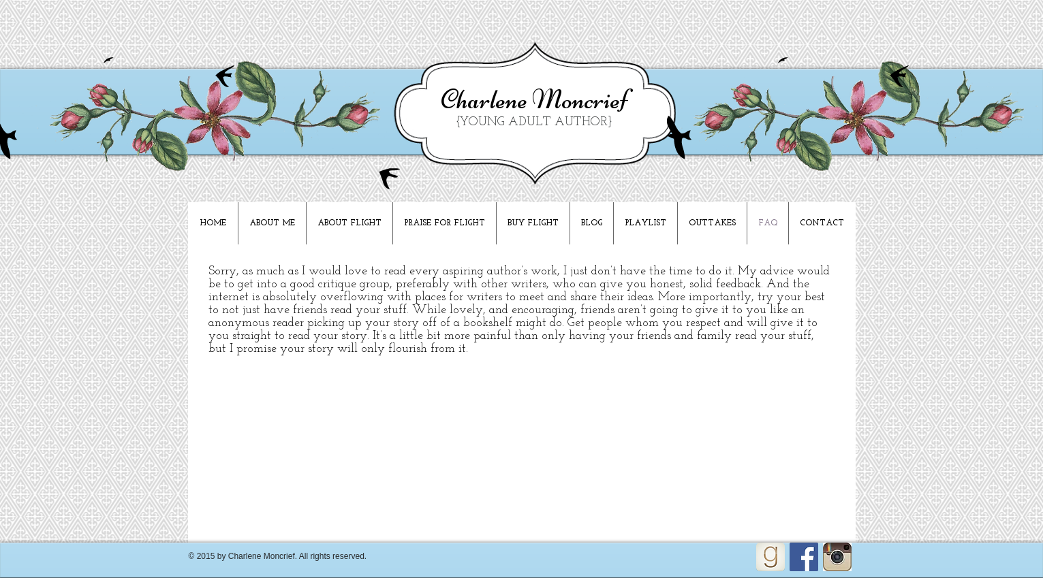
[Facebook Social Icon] (804, 557)
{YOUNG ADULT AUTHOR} (534, 122)
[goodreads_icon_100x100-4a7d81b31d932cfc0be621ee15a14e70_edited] (770, 557)
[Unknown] (837, 557)
